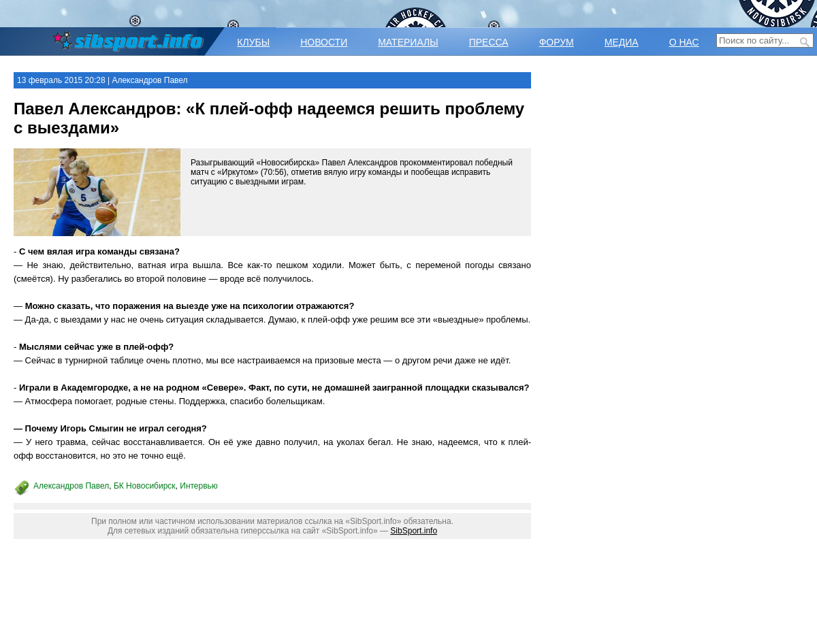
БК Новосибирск (145, 486)
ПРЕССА (489, 42)
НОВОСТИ (323, 42)
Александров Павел (71, 486)
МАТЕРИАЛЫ (408, 42)
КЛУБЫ (253, 42)
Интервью (199, 486)
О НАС (684, 42)
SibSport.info (413, 531)
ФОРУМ (556, 42)
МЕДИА (622, 42)
